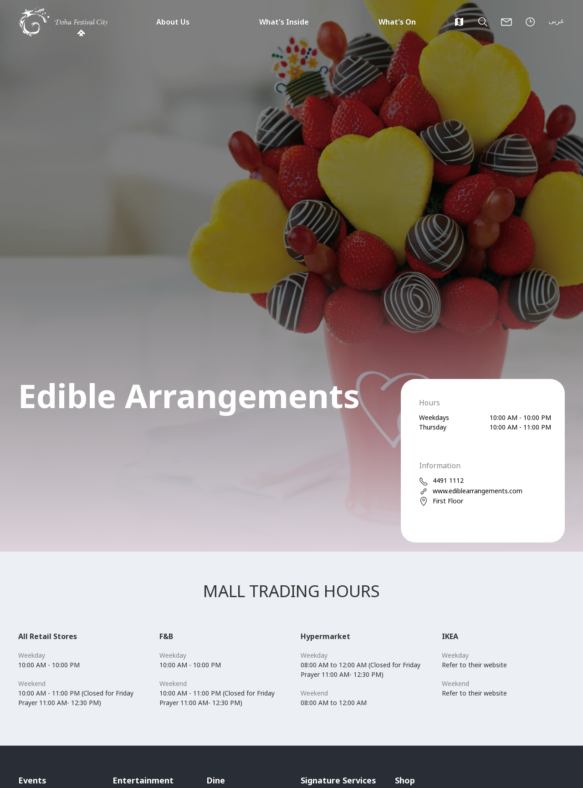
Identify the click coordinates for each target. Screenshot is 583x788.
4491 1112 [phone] (441, 481)
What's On (397, 22)
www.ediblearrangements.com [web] (470, 491)
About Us (172, 22)
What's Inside (284, 22)
